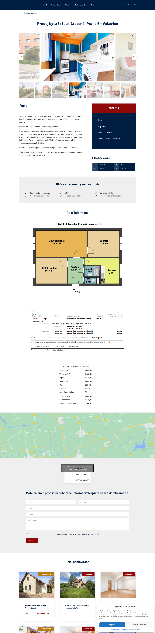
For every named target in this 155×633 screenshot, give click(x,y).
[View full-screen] (133, 35)
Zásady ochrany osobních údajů (131, 629)
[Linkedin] (103, 169)
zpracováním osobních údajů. (88, 534)
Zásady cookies (115, 629)
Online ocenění (80, 5)
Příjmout (112, 625)
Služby (67, 5)
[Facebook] (103, 165)
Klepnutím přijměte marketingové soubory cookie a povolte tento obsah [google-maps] (77, 468)
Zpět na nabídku (30, 13)
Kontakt (94, 5)
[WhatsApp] (124, 169)
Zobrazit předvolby (139, 625)
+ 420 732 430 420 (129, 5)
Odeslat (32, 541)
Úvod (45, 5)
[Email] (124, 165)
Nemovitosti (56, 5)
